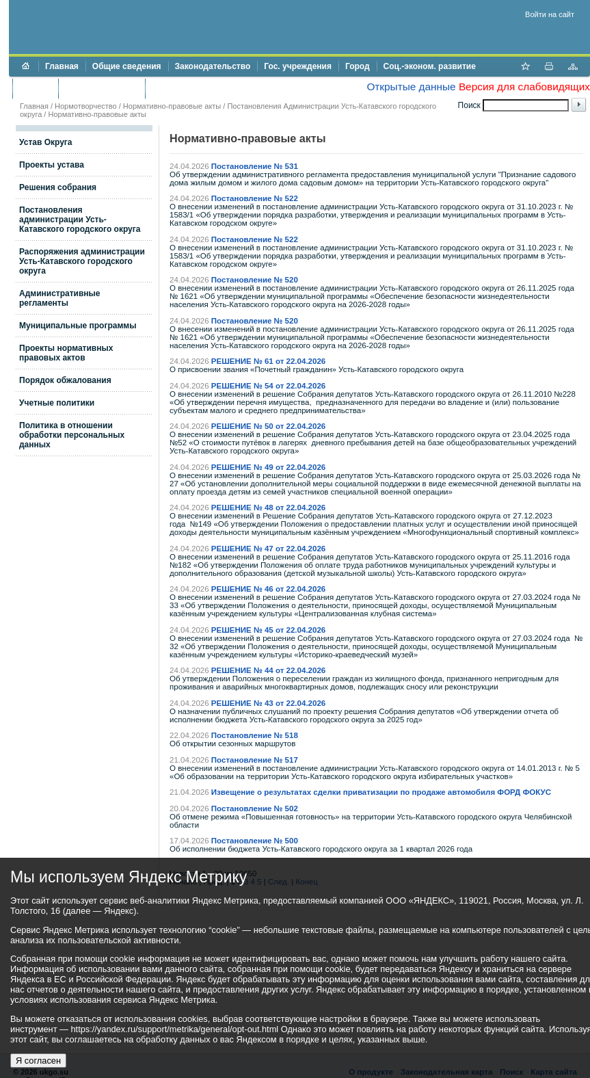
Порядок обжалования (65, 380)
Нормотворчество (86, 106)
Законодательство (213, 66)
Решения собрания (57, 187)
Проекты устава (51, 165)
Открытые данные (410, 86)
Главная (62, 66)
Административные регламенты (59, 298)
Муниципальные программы (77, 325)
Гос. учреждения (298, 66)
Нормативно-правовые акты (172, 106)
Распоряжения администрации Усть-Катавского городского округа (82, 261)
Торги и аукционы (101, 88)
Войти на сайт (549, 14)
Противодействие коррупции (211, 88)
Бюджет (35, 88)
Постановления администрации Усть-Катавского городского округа (79, 219)
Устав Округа (45, 142)
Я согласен (38, 1060)
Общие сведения (126, 66)
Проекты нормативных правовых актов (66, 353)
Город (357, 66)
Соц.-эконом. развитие (430, 66)
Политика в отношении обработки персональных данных (71, 435)
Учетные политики (56, 403)
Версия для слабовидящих (524, 86)
